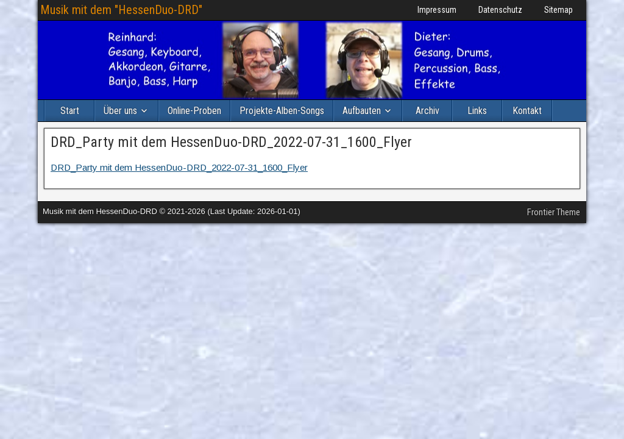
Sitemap (558, 10)
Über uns (120, 110)
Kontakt (527, 110)
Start (69, 110)
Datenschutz (500, 10)
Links (477, 110)
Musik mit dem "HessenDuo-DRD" (121, 9)
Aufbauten (361, 110)
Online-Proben (194, 110)
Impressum (436, 10)
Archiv (427, 110)
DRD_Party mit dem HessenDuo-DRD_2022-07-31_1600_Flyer (231, 142)
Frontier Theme (553, 212)
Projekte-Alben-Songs (281, 110)
